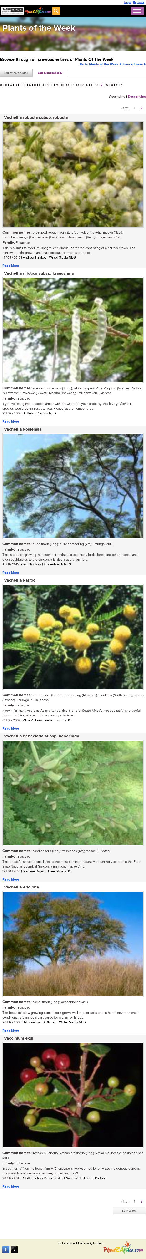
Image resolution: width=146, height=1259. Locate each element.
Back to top (129, 1210)
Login (127, 2)
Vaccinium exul (18, 1038)
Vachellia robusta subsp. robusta (36, 117)
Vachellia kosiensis (22, 429)
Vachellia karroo (19, 580)
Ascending (117, 97)
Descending (137, 97)
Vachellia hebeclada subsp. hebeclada (41, 736)
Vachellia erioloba (21, 887)
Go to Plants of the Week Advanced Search (113, 64)
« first (124, 108)
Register (138, 2)
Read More (10, 266)
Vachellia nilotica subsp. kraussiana (39, 273)
